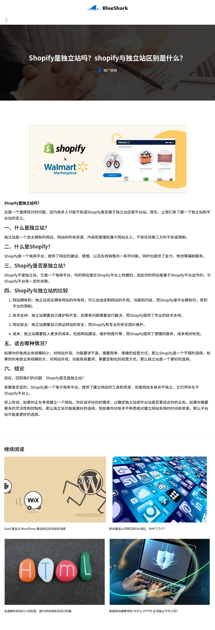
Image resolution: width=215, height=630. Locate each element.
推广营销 (110, 70)
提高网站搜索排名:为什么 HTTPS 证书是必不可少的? (143, 611)
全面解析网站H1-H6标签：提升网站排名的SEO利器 (37, 611)
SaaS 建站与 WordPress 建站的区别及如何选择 (35, 529)
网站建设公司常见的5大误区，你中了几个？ (138, 529)
